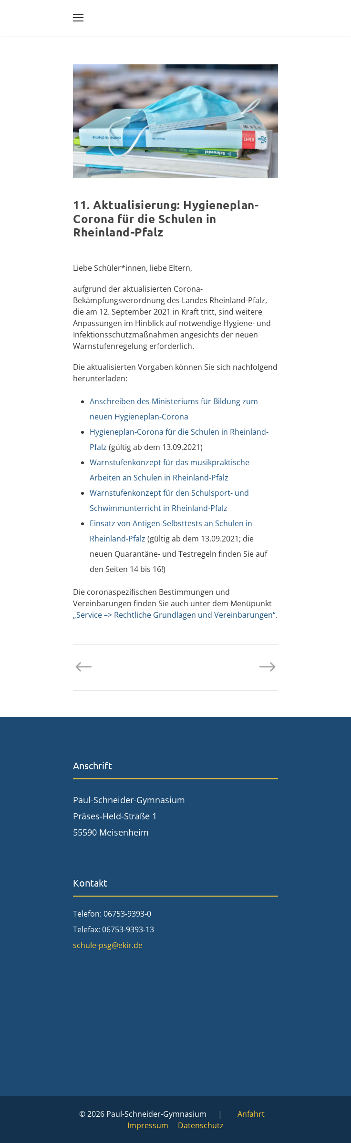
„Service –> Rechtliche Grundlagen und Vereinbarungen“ (174, 615)
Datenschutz (201, 1125)
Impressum (147, 1125)
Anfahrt (251, 1114)
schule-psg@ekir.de (108, 945)
